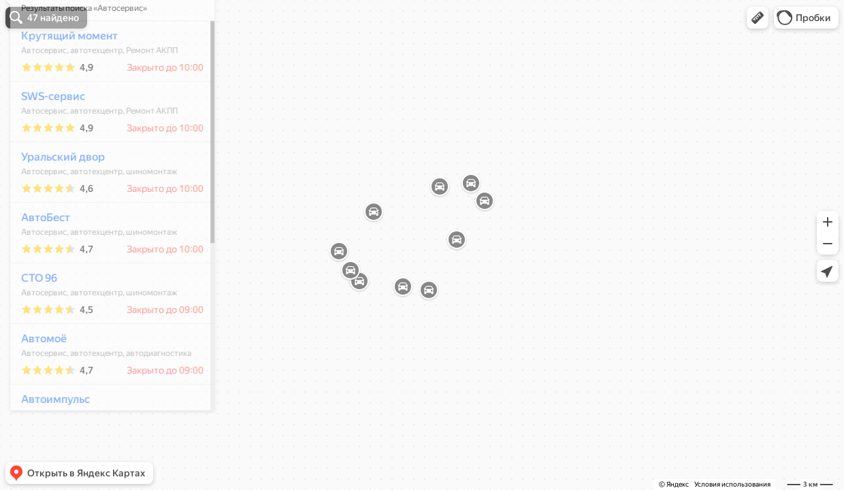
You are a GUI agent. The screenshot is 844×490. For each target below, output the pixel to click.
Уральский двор (55, 197)
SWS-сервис (46, 136)
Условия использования (732, 484)
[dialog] (105, 243)
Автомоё (36, 378)
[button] (757, 18)
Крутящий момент (62, 75)
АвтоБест (38, 257)
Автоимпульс (48, 439)
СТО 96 (32, 318)
